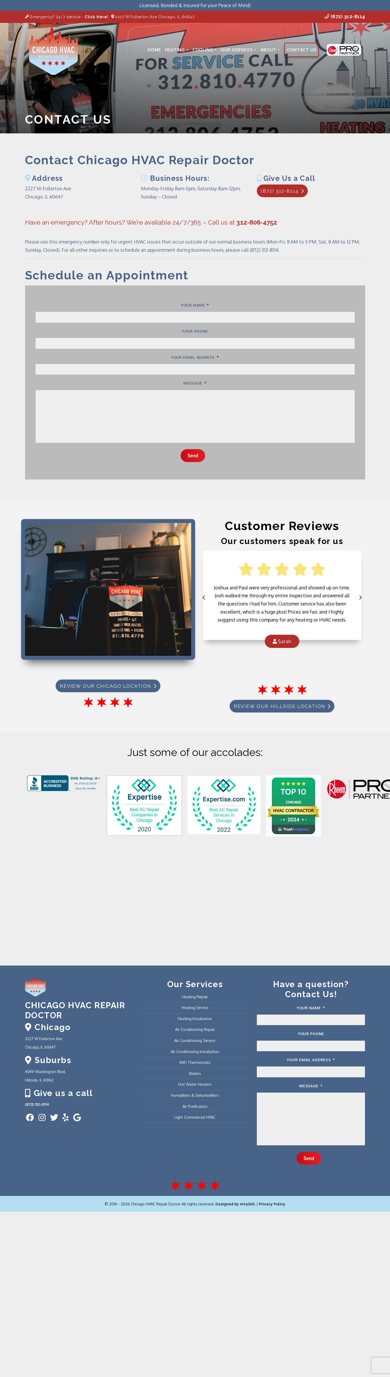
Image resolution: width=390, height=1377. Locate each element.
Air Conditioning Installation (195, 1051)
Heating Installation (195, 1018)
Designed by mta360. (236, 1203)
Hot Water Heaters (194, 1084)
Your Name (195, 305)
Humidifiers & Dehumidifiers (195, 1095)
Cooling (204, 49)
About (270, 49)
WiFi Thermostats (194, 1062)
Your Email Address (195, 357)
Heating (176, 49)
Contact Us (301, 49)
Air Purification (195, 1106)
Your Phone (195, 331)
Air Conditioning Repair (195, 1029)
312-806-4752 (256, 222)
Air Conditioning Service (194, 1040)
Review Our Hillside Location (282, 706)
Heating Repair (195, 996)
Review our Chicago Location (108, 686)
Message (195, 383)
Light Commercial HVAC (194, 1117)
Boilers (195, 1073)
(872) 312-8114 (345, 16)
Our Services (238, 49)
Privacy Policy (272, 1203)
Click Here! (96, 16)
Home (154, 49)
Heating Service (195, 1007)
